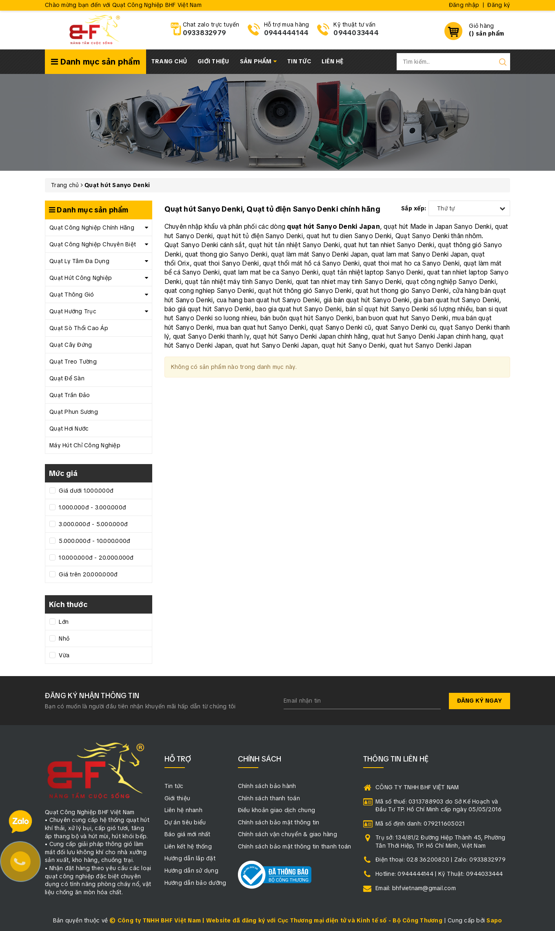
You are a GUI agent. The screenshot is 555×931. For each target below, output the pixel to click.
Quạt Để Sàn (66, 378)
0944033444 (356, 33)
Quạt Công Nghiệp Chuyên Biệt (92, 244)
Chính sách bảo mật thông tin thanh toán (294, 846)
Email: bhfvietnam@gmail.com (415, 888)
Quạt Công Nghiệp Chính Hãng (91, 227)
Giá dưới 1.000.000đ (85, 490)
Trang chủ (169, 61)
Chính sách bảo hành (267, 786)
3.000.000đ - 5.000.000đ (92, 524)
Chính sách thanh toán (269, 798)
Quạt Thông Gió (71, 294)
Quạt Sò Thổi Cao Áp (78, 328)
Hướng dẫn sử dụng (191, 870)
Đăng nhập (464, 5)
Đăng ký (498, 5)
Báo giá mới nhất (187, 834)
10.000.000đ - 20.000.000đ (95, 557)
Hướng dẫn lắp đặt (189, 858)
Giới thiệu (213, 61)
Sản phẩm (258, 61)
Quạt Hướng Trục (72, 311)
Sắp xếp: (413, 208)
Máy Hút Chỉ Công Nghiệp (84, 445)
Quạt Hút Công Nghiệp (80, 277)
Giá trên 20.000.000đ (87, 574)
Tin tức (299, 61)
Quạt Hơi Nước (69, 428)
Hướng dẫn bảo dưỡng (195, 882)
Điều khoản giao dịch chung (276, 810)
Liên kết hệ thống (188, 846)
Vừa (63, 655)
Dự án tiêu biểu (185, 822)
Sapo (494, 920)
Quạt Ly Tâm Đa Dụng (79, 261)
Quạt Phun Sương (73, 411)
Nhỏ (63, 638)
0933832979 (204, 33)
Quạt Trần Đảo (69, 395)
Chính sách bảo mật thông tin (279, 822)
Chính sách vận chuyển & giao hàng (287, 834)
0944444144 (286, 33)
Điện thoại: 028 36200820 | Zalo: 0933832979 (440, 859)
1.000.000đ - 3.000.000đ (91, 507)
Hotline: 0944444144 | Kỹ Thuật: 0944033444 (439, 873)
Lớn (63, 621)
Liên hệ (333, 61)
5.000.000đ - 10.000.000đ (93, 541)
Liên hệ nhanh (183, 810)
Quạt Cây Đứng (70, 344)
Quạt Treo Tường (73, 361)
